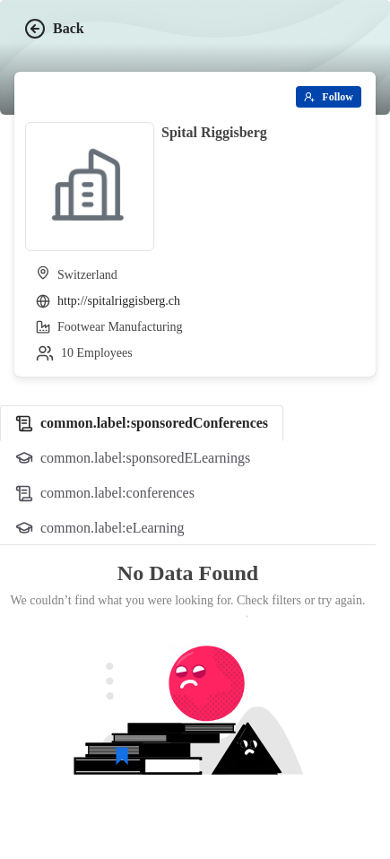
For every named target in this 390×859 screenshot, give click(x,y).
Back (54, 28)
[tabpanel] (188, 695)
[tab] (141, 423)
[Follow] (328, 97)
